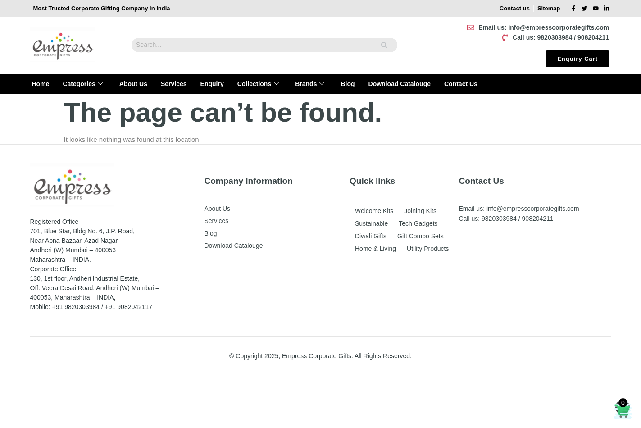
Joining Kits (420, 210)
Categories (83, 84)
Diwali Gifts (370, 236)
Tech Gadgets (418, 223)
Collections (258, 84)
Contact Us (460, 83)
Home (41, 83)
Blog (348, 83)
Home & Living (375, 248)
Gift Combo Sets (420, 236)
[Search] (384, 45)
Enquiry (212, 83)
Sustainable (371, 223)
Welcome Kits (374, 210)
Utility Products (428, 248)
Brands (309, 84)
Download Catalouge (399, 83)
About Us (133, 83)
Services (174, 83)
